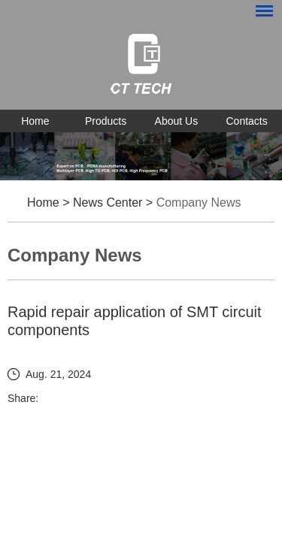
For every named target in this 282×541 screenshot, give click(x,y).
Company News (198, 202)
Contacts (247, 121)
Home (35, 121)
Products (105, 121)
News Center (107, 202)
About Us (177, 121)
